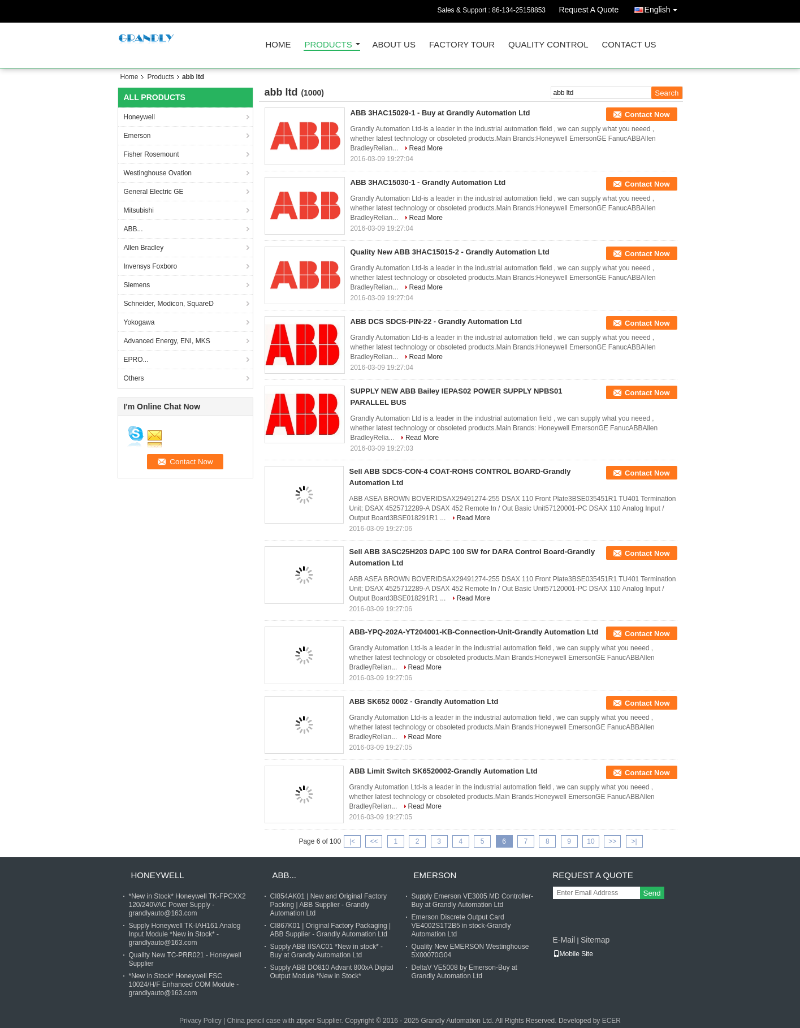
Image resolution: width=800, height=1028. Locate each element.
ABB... (133, 229)
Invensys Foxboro (151, 266)
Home (278, 45)
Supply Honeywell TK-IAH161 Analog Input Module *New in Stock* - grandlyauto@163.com (185, 934)
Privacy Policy (200, 1021)
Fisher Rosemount (151, 154)
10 (590, 841)
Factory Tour (462, 45)
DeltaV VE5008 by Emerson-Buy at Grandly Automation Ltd (464, 972)
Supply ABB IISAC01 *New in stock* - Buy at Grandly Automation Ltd (326, 951)
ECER (611, 1021)
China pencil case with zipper (270, 1021)
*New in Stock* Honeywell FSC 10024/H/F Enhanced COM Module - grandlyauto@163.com (184, 984)
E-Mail (564, 939)
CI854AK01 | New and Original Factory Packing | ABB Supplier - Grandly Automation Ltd (328, 904)
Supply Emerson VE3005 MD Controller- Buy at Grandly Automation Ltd (472, 900)
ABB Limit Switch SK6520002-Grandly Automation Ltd (443, 771)
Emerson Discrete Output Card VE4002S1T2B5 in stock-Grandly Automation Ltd (461, 925)
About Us (394, 45)
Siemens (137, 285)
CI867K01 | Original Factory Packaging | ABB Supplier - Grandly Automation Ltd (330, 930)
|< (352, 841)
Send (652, 893)
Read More (426, 148)
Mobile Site (573, 954)
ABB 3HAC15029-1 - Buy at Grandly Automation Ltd (440, 113)
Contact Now (647, 114)
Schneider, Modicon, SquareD (169, 304)
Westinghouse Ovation (158, 173)
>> (612, 841)
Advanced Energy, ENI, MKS (167, 341)
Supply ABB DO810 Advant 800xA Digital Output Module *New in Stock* (331, 972)
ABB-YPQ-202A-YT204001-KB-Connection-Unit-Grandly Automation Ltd (474, 632)
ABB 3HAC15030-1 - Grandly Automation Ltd (428, 182)
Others (134, 378)
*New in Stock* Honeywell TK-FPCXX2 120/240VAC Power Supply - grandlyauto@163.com (187, 904)
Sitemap (595, 939)
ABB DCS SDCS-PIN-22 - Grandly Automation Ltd (436, 321)
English (664, 7)
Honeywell (139, 117)
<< (374, 841)
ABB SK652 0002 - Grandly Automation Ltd (424, 701)
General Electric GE (154, 192)
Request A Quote (589, 9)
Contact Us (629, 45)
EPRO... (136, 360)
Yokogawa (139, 322)
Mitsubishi (139, 210)
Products (328, 45)
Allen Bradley (144, 248)
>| (634, 841)
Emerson (137, 136)
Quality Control (548, 45)
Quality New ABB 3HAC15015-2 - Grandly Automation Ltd (450, 252)
